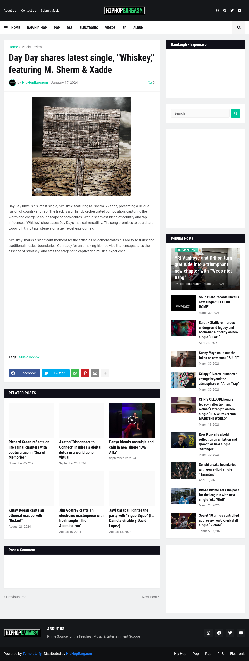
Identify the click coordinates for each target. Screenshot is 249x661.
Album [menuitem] (138, 28)
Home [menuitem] (15, 28)
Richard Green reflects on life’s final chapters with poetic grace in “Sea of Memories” (29, 450)
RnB (220, 654)
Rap (208, 654)
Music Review (31, 47)
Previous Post (17, 597)
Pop (196, 654)
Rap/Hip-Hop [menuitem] (37, 28)
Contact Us (28, 10)
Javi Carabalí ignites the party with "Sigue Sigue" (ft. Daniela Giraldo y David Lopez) (131, 518)
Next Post (149, 597)
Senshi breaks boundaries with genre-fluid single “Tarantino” (217, 469)
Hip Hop (180, 654)
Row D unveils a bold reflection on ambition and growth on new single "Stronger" (218, 441)
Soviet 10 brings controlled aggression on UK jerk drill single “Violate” (219, 520)
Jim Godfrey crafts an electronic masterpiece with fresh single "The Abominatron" (81, 518)
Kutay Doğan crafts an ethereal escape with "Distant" (26, 515)
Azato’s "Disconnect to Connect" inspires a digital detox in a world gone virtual (80, 450)
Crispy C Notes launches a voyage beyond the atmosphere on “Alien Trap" (219, 379)
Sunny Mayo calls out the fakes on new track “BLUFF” (219, 355)
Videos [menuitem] (110, 28)
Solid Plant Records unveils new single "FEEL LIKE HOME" (219, 302)
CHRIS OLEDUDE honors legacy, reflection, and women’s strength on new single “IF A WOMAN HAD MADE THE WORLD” (217, 409)
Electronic (237, 654)
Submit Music (50, 10)
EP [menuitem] (124, 28)
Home (13, 47)
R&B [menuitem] (70, 28)
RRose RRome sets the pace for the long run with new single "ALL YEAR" (219, 495)
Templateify (32, 654)
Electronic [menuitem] (89, 28)
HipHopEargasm (79, 654)
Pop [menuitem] (57, 28)
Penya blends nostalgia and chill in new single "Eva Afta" (131, 447)
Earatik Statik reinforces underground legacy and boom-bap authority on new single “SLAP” (218, 329)
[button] (7, 27)
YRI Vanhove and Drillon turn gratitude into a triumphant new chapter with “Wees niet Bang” (203, 267)
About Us (10, 10)
